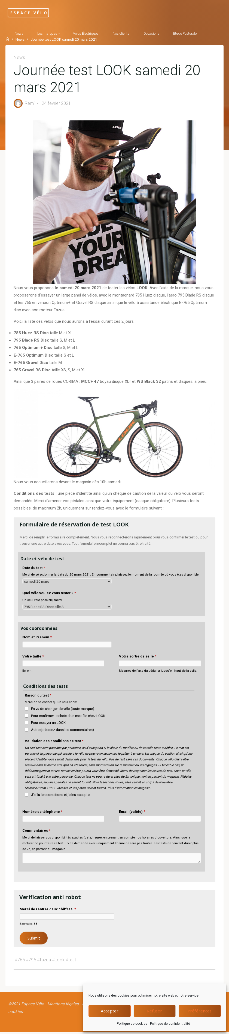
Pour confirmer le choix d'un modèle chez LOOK (68, 717)
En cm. (27, 672)
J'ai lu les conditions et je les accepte (60, 796)
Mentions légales (64, 1006)
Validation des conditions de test (54, 743)
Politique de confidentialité (170, 1024)
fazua (45, 961)
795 (32, 961)
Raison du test (38, 697)
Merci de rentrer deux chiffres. (48, 911)
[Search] (37, 53)
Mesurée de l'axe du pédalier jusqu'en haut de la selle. (158, 672)
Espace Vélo (33, 12)
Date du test (33, 569)
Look (60, 961)
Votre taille (33, 658)
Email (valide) (132, 813)
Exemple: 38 (28, 925)
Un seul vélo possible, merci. (42, 601)
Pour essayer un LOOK (48, 724)
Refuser (154, 1011)
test (72, 961)
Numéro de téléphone (42, 813)
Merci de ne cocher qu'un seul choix (51, 704)
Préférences (200, 1011)
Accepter (109, 1011)
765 (21, 961)
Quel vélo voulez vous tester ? (49, 594)
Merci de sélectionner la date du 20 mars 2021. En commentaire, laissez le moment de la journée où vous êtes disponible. (110, 576)
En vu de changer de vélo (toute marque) (62, 711)
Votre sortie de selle (137, 658)
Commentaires (36, 832)
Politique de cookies (132, 1024)
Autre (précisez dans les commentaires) (62, 731)
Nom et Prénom (37, 639)
